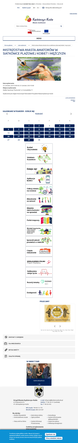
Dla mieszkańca (15, 343)
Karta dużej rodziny (37, 415)
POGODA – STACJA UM (57, 4)
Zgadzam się (50, 435)
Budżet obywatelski (20, 415)
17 (49, 133)
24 (49, 136)
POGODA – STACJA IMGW (43, 4)
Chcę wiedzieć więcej (53, 439)
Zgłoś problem (35, 417)
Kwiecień (39, 114)
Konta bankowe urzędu (21, 417)
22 (29, 136)
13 (69, 330)
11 (60, 129)
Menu (39, 38)
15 (29, 133)
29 (29, 140)
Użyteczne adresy (53, 421)
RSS (18, 7)
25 (60, 136)
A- (38, 7)
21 (19, 136)
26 (70, 136)
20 (8, 136)
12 (70, 129)
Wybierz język (26, 7)
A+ (34, 7)
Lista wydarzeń (22, 45)
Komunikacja (52, 415)
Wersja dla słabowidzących (54, 7)
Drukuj (73, 100)
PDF (74, 101)
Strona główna (8, 45)
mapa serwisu (73, 13)
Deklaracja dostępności (55, 423)
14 (19, 133)
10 (49, 129)
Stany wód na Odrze (20, 421)
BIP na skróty (14, 350)
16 (39, 133)
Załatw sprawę (14, 356)
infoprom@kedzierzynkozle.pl (54, 400)
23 (39, 136)
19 (70, 133)
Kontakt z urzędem (16, 337)
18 (60, 133)
